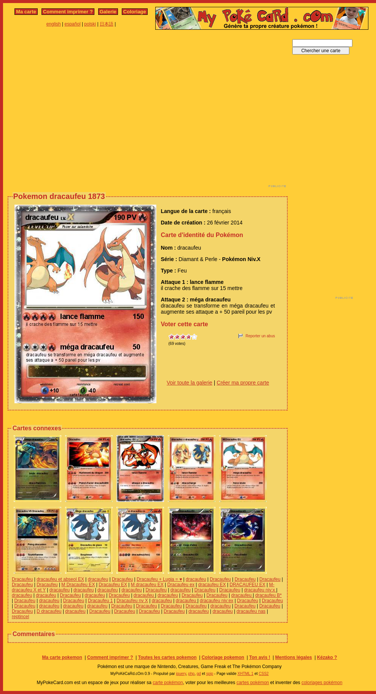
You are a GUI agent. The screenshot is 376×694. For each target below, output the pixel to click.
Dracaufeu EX (113, 584)
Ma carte (26, 11)
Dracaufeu (22, 579)
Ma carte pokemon (62, 657)
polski (90, 24)
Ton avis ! (259, 657)
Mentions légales (293, 657)
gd (199, 674)
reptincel (20, 616)
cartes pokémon (252, 682)
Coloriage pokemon (223, 657)
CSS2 (264, 674)
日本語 (106, 24)
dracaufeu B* (268, 595)
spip (209, 674)
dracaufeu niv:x (260, 590)
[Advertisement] (71, 110)
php (191, 674)
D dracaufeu (49, 611)
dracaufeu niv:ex (216, 600)
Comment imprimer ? (68, 11)
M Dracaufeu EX (78, 584)
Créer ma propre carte (243, 383)
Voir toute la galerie (189, 383)
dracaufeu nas (251, 611)
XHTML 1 (245, 674)
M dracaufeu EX (147, 584)
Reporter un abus (260, 336)
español (73, 24)
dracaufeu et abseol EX (60, 579)
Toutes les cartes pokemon (167, 657)
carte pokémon (168, 682)
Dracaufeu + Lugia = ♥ (159, 579)
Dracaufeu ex (180, 584)
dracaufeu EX (212, 584)
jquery (181, 674)
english (53, 24)
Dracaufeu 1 (100, 600)
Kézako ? (327, 657)
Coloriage (134, 11)
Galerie (108, 11)
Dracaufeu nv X (132, 600)
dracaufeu (98, 579)
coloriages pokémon (321, 682)
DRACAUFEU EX (247, 584)
